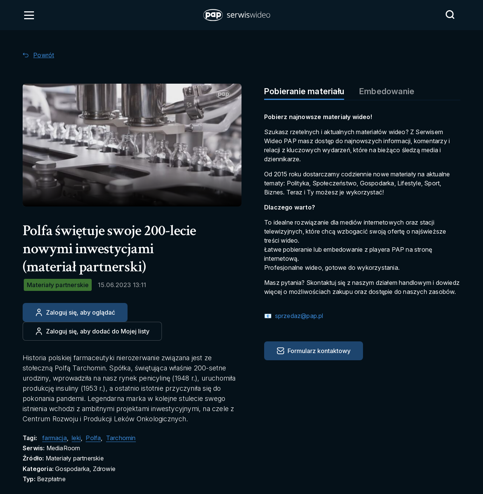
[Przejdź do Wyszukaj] (449, 15)
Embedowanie (386, 91)
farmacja (54, 438)
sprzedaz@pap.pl (298, 316)
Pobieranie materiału (304, 91)
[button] (237, 15)
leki (76, 438)
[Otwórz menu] (29, 15)
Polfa (93, 438)
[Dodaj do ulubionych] (92, 331)
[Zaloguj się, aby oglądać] (75, 312)
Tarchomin (121, 438)
